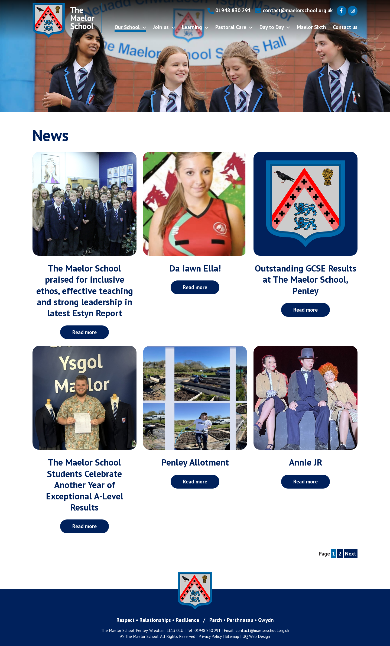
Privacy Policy (210, 636)
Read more (84, 332)
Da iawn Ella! (195, 268)
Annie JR (305, 462)
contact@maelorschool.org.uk (294, 10)
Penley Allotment (195, 462)
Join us (164, 27)
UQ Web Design (256, 636)
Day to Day (274, 27)
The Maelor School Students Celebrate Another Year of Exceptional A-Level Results (84, 484)
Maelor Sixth (311, 27)
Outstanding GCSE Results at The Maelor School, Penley (305, 279)
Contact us (345, 27)
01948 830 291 (229, 10)
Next (350, 553)
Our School (130, 27)
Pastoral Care (234, 27)
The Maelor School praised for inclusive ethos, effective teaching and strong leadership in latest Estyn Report (84, 290)
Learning (195, 27)
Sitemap (232, 636)
